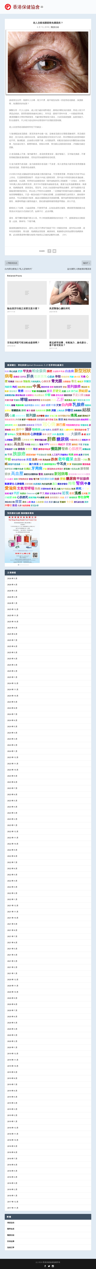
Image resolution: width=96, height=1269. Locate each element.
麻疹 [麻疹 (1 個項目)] (15, 425)
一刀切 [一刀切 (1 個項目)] (84, 459)
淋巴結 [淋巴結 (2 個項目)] (74, 391)
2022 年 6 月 (12, 868)
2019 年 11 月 (12, 1060)
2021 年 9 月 (12, 924)
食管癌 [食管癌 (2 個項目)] (28, 449)
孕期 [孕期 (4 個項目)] (58, 376)
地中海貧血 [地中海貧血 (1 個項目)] (66, 488)
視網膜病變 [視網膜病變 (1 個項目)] (41, 410)
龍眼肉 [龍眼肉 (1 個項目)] (88, 405)
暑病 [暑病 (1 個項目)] (24, 502)
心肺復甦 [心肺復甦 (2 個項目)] (19, 483)
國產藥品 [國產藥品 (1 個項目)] (68, 400)
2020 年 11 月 (12, 985)
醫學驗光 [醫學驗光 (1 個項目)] (12, 434)
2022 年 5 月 (12, 874)
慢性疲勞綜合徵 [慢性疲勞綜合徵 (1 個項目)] (19, 459)
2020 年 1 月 (12, 1047)
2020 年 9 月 (12, 998)
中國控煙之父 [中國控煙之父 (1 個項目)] (75, 439)
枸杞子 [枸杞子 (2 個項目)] (61, 444)
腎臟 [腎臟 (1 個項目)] (34, 391)
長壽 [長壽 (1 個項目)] (53, 395)
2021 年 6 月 (12, 942)
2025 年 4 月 (12, 658)
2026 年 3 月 (12, 591)
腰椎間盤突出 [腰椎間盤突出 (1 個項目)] (50, 464)
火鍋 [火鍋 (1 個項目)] (58, 488)
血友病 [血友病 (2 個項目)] (60, 434)
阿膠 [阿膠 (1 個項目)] (11, 400)
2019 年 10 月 (12, 1066)
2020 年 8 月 (12, 1004)
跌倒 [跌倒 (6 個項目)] (54, 459)
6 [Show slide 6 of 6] (27, 564)
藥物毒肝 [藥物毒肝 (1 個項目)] (13, 391)
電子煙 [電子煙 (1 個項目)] (36, 479)
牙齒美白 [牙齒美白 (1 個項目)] (64, 454)
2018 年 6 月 (12, 1164)
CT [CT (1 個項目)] (83, 488)
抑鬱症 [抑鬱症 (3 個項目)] (69, 410)
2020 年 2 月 (12, 1041)
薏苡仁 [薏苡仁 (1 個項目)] (10, 444)
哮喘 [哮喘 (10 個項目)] (24, 399)
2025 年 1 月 (12, 677)
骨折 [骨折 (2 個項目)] (35, 449)
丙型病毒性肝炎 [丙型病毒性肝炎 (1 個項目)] (73, 425)
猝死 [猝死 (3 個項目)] (78, 488)
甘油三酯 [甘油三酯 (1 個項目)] (54, 415)
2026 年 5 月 (12, 578)
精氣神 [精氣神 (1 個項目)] (85, 439)
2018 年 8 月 (12, 1152)
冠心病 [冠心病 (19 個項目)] (49, 424)
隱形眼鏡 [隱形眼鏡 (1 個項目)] (86, 464)
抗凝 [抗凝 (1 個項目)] (64, 391)
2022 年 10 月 (12, 844)
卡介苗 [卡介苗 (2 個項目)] (69, 501)
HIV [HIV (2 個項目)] (32, 439)
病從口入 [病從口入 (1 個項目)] (35, 444)
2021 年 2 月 (12, 967)
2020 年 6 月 (12, 1016)
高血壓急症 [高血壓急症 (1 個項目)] (39, 395)
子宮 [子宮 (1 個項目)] (80, 444)
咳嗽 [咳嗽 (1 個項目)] (13, 405)
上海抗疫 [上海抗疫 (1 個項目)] (60, 410)
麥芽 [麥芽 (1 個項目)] (67, 497)
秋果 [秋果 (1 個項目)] (73, 488)
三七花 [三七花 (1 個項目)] (67, 434)
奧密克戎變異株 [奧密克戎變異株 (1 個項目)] (31, 474)
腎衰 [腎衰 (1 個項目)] (41, 444)
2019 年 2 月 (12, 1115)
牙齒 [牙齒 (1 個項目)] (45, 468)
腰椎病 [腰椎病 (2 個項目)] (21, 449)
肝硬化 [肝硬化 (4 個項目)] (57, 391)
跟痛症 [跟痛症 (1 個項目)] (17, 376)
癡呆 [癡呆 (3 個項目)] (49, 391)
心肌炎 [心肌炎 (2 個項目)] (50, 376)
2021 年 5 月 (12, 948)
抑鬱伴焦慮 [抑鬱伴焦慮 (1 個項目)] (18, 468)
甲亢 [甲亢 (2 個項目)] (42, 493)
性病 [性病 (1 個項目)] (7, 371)
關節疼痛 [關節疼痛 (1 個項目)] (45, 387)
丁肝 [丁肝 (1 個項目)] (87, 488)
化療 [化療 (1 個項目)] (20, 505)
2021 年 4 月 (12, 955)
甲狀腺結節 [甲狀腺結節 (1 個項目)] (42, 454)
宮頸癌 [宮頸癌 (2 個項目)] (38, 425)
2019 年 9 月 (12, 1072)
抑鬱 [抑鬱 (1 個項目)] (40, 459)
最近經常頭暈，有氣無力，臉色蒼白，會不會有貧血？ (69, 344)
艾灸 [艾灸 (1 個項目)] (56, 419)
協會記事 (10, 1247)
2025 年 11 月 (12, 615)
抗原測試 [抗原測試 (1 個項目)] (37, 484)
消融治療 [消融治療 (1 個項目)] (19, 381)
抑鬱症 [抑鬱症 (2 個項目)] (8, 505)
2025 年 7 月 (12, 640)
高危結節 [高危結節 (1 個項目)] (46, 459)
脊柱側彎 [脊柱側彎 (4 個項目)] (83, 497)
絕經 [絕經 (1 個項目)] (80, 415)
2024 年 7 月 (12, 714)
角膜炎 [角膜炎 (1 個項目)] (23, 493)
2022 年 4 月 (12, 881)
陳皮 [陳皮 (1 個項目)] (33, 502)
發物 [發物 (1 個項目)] (31, 479)
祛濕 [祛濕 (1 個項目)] (49, 454)
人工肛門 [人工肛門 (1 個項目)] (56, 454)
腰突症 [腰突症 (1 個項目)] (75, 444)
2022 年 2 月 (12, 893)
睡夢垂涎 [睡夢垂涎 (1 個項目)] (9, 468)
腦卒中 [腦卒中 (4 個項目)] (20, 429)
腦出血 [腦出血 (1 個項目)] (56, 502)
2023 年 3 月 (12, 813)
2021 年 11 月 (12, 911)
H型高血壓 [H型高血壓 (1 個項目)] (75, 468)
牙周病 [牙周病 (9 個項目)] (36, 468)
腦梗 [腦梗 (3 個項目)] (49, 371)
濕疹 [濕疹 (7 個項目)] (28, 429)
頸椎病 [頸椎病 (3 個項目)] (36, 429)
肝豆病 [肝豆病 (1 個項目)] (67, 468)
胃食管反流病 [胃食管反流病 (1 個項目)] (74, 419)
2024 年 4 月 (12, 733)
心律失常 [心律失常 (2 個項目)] (46, 381)
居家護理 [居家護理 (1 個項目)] (41, 419)
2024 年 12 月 (12, 683)
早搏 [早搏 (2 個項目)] (9, 454)
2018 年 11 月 (12, 1134)
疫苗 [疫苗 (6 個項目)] (18, 501)
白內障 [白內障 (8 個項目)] (67, 404)
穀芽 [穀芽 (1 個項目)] (24, 419)
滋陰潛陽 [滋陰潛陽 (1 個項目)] (22, 387)
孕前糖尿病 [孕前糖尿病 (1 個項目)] (41, 391)
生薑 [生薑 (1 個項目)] (15, 449)
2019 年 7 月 (12, 1084)
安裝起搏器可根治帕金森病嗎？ (23, 342)
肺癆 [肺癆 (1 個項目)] (54, 434)
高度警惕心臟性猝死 (59, 308)
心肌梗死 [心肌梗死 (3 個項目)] (22, 497)
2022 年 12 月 (12, 831)
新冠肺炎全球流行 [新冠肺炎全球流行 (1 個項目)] (55, 468)
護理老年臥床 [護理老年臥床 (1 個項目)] (44, 449)
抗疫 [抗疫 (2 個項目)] (56, 479)
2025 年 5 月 (12, 652)
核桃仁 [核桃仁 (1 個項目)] (38, 405)
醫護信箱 (55, 27)
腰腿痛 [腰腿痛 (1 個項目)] (29, 387)
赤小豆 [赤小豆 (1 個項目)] (77, 376)
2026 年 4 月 (12, 584)
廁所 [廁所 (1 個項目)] (43, 405)
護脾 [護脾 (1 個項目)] (86, 502)
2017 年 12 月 (12, 1202)
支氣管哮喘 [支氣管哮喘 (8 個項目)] (25, 488)
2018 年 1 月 (12, 1195)
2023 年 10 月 (12, 770)
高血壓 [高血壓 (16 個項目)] (17, 473)
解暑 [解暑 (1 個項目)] (47, 497)
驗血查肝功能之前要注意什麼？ (23, 308)
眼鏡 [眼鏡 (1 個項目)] (46, 502)
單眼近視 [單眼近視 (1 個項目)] (25, 464)
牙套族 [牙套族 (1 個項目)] (86, 444)
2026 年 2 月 (12, 597)
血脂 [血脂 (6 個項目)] (77, 459)
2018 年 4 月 (12, 1177)
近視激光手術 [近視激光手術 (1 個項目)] (56, 493)
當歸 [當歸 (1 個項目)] (52, 387)
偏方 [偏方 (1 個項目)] (75, 400)
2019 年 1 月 (12, 1121)
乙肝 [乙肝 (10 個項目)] (60, 399)
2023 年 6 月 (12, 794)
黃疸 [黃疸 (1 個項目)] (66, 419)
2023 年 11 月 (12, 763)
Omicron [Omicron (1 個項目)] (30, 493)
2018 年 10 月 (12, 1140)
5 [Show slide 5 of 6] (26, 564)
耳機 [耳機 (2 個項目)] (83, 376)
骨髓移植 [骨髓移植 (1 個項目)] (84, 425)
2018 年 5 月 (12, 1171)
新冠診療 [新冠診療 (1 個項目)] (35, 505)
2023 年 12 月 (12, 757)
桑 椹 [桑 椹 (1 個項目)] (83, 434)
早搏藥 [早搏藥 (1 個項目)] (27, 444)
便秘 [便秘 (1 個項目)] (65, 387)
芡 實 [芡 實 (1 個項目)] (69, 464)
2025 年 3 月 (12, 665)
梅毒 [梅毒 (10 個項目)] (72, 483)
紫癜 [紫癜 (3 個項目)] (68, 444)
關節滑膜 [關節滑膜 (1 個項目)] (68, 395)
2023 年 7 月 (12, 788)
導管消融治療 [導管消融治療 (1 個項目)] (41, 439)
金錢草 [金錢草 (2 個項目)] (55, 429)
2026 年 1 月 (12, 603)
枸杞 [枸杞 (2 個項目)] (14, 386)
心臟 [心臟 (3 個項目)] (12, 415)
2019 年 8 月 (12, 1078)
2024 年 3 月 (12, 739)
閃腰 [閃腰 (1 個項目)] (72, 376)
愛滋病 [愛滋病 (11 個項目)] (10, 488)
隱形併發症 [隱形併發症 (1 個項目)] (63, 484)
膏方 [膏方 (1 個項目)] (28, 410)
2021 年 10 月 (12, 918)
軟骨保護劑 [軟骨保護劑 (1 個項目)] (46, 400)
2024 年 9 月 (12, 702)
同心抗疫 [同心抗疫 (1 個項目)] (13, 371)
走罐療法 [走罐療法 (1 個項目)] (30, 395)
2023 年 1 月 (12, 825)
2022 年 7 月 (12, 862)
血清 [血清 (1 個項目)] (80, 454)
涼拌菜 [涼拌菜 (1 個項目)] (23, 376)
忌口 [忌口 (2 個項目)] (54, 483)
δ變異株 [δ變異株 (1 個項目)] (27, 391)
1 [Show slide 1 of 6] (18, 564)
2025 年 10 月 (12, 621)
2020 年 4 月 (12, 1029)
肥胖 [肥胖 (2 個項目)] (20, 371)
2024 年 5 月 (12, 726)
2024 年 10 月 (12, 696)
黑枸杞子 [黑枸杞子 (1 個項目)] (86, 415)
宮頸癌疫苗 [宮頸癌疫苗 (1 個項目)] (23, 479)
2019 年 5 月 (12, 1097)
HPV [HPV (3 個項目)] (46, 444)
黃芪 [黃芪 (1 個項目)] (13, 429)
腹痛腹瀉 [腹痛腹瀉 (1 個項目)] (30, 425)
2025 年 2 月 (12, 671)
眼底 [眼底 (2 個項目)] (14, 505)
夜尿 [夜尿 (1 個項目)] (51, 502)
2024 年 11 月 (12, 689)
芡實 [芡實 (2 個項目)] (58, 405)
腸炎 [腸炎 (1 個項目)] (47, 415)
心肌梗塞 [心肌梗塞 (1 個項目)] (40, 502)
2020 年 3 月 (12, 1035)
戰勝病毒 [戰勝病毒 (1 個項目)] (20, 405)
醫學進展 (10, 1229)
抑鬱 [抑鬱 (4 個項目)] (47, 395)
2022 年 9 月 (12, 850)
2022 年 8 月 (12, 856)
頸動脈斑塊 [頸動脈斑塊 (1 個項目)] (10, 419)
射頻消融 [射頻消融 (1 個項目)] (32, 497)
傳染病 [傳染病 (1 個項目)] (84, 387)
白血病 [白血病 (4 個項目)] (69, 371)
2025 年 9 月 (12, 628)
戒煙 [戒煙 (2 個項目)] (48, 405)
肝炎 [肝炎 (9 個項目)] (30, 376)
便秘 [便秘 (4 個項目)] (63, 479)
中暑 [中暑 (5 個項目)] (87, 483)
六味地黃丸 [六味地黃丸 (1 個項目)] (36, 381)
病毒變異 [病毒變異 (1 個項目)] (78, 410)
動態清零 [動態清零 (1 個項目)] (58, 387)
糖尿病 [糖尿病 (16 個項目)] (62, 439)
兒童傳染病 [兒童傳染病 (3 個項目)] (23, 434)
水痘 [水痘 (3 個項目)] (29, 459)
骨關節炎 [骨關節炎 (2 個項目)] (16, 410)
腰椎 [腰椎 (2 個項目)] (23, 410)
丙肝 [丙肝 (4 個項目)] (17, 493)
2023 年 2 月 (12, 819)
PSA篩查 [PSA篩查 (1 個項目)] (41, 497)
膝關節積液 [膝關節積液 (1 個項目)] (20, 415)
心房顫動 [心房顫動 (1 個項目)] (9, 439)
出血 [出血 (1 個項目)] (62, 497)
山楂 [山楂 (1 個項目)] (43, 429)
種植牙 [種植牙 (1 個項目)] (80, 381)
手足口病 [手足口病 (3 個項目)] (78, 395)
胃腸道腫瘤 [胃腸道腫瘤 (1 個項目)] (77, 464)
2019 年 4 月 (12, 1103)
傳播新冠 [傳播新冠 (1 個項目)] (54, 444)
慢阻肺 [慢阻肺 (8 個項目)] (56, 448)
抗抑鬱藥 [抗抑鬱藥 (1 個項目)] (40, 415)
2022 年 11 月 (12, 837)
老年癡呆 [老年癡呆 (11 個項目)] (66, 459)
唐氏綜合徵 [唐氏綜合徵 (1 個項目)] (79, 502)
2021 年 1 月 (12, 973)
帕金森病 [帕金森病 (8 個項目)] (39, 370)
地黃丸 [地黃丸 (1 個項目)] (48, 429)
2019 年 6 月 (12, 1090)
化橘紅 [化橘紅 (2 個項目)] (27, 468)
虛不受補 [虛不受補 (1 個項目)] (49, 419)
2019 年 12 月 (12, 1053)
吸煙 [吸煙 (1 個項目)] (33, 410)
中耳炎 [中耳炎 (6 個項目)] (61, 463)
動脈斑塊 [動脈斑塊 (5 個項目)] (40, 376)
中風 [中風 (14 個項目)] (37, 386)
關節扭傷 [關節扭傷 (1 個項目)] (82, 400)
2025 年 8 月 (12, 634)
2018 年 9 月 (12, 1146)
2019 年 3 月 (12, 1109)
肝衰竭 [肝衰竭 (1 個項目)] (86, 454)
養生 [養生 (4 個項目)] (74, 381)
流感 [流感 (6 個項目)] (77, 493)
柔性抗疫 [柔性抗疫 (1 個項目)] (60, 395)
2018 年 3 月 (12, 1183)
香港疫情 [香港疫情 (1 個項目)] (65, 376)
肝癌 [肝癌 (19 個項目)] (51, 439)
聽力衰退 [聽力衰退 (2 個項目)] (34, 464)
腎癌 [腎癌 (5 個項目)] (65, 449)
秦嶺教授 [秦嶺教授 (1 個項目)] (73, 497)
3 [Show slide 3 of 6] (22, 564)
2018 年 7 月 (12, 1158)
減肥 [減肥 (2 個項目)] (49, 434)
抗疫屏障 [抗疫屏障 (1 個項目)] (22, 425)
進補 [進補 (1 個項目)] (7, 493)
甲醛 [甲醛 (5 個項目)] (8, 459)
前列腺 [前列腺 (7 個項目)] (31, 415)
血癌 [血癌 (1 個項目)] (68, 391)
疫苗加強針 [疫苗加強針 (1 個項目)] (31, 454)
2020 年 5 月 (12, 1022)
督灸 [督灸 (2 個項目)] (40, 474)
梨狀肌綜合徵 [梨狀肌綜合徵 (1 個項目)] (80, 429)
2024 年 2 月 (12, 745)
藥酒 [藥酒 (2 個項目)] (60, 419)
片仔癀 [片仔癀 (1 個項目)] (18, 419)
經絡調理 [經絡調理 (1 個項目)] (84, 419)
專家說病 (10, 1222)
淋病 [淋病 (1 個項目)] (16, 479)
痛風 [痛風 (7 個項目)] (73, 415)
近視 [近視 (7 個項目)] (65, 493)
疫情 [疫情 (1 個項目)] (76, 454)
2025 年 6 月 (12, 646)
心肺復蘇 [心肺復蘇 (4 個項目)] (36, 434)
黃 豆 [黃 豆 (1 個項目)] (53, 488)
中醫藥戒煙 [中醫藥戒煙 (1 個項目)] (31, 419)
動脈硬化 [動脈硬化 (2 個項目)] (9, 483)
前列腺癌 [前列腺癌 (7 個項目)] (74, 386)
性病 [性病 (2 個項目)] (71, 454)
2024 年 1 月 (12, 751)
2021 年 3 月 (12, 961)
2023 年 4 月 (12, 807)
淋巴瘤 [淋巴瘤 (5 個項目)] (60, 424)
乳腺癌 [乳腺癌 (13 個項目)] (78, 404)
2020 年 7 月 (12, 1010)
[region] (22, 541)
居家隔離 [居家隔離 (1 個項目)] (29, 484)
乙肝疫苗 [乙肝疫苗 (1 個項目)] (26, 439)
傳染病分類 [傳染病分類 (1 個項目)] (10, 502)
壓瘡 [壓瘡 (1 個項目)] (47, 493)
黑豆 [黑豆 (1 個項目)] (62, 429)
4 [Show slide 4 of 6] (24, 564)
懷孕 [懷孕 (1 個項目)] (44, 434)
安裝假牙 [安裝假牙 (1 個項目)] (9, 449)
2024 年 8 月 (12, 708)
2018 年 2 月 (12, 1189)
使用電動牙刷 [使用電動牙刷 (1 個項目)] (64, 415)
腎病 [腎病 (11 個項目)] (80, 483)
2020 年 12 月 (12, 979)
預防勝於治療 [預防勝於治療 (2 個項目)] (47, 479)
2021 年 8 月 (12, 930)
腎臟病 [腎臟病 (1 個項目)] (17, 400)
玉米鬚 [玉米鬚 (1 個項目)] (85, 493)
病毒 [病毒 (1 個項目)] (14, 497)
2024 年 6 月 (12, 720)
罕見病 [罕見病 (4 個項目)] (27, 371)
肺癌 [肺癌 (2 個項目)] (48, 410)
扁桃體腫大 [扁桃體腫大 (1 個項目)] (55, 497)
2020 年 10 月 (12, 992)
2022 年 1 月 (12, 899)
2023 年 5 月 (12, 800)
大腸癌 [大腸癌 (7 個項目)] (76, 433)
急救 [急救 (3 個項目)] (35, 459)
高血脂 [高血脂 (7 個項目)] (19, 444)
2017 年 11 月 (12, 1208)
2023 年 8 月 (12, 782)
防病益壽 (10, 1241)
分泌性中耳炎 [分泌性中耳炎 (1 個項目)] (59, 371)
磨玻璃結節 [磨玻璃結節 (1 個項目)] (20, 395)
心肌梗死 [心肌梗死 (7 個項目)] (75, 448)
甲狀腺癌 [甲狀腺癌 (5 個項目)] (83, 478)
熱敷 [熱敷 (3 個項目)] (37, 488)
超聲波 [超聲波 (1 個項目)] (8, 410)
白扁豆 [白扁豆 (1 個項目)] (10, 479)
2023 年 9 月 (12, 776)
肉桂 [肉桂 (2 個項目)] (53, 400)
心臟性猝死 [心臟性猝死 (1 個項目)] (69, 429)
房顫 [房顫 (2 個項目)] (53, 410)
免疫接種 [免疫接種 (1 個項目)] (26, 505)
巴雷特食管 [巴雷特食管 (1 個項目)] (46, 488)
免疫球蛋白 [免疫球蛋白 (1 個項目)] (29, 405)
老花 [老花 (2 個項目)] (71, 493)
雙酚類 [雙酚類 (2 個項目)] (26, 381)
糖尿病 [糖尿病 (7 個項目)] (71, 478)
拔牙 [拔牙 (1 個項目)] (88, 434)
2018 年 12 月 (12, 1127)
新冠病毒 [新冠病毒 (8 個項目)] (61, 473)
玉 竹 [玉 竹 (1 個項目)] (41, 464)
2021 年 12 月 (12, 905)
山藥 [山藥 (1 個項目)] (29, 502)
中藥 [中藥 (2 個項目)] (53, 405)
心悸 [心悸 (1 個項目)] (37, 493)
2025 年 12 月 (12, 609)
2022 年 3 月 (12, 887)
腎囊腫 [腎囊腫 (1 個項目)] (11, 381)
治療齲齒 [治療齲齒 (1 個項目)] (67, 381)
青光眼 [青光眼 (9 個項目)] (56, 380)
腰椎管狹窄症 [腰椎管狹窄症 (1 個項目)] (34, 400)
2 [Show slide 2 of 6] (20, 564)
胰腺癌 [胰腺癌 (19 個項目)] (19, 454)
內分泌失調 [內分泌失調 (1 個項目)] (47, 484)
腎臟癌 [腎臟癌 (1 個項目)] (63, 502)
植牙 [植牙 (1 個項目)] (11, 493)
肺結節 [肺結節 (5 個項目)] (83, 391)
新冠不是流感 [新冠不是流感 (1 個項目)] (14, 464)
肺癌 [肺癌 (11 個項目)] (17, 439)
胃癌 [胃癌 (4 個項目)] (21, 391)
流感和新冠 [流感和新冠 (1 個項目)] (49, 474)
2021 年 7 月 (12, 936)
